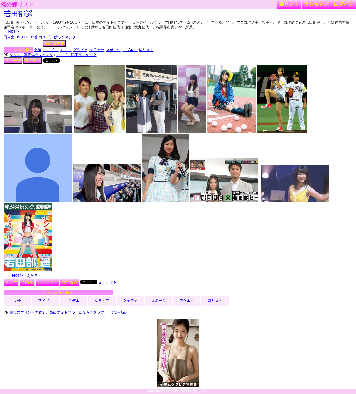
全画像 (27, 282)
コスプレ (46, 37)
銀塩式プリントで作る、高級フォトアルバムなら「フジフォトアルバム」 (69, 312)
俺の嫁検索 (54, 43)
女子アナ (96, 50)
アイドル (50, 50)
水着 (34, 37)
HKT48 (14, 32)
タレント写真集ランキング (31, 55)
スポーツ (113, 50)
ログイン (344, 4)
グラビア (80, 50)
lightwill (173, 391)
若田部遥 (18, 14)
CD (26, 37)
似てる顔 (32, 60)
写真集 (9, 37)
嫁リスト (289, 4)
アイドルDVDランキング (76, 55)
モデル (65, 50)
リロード (13, 60)
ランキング (316, 4)
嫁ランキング (65, 37)
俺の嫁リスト (17, 4)
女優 (37, 50)
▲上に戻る (107, 282)
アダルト (129, 50)
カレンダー (47, 282)
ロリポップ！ (197, 391)
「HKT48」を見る (23, 276)
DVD (19, 37)
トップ (11, 282)
